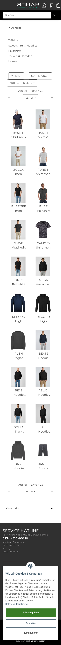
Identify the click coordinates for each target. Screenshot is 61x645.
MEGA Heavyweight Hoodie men (43, 282)
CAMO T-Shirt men (43, 245)
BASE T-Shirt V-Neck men (43, 135)
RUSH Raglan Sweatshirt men (18, 356)
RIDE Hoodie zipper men (18, 393)
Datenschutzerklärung (16, 604)
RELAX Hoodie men (43, 393)
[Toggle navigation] (5, 3)
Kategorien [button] (13, 508)
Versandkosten (38, 641)
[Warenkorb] (58, 6)
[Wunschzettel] (51, 6)
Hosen (12, 61)
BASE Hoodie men (43, 429)
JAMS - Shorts (43, 466)
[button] (44, 6)
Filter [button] (16, 75)
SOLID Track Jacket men (18, 429)
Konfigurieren (31, 632)
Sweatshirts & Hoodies (22, 45)
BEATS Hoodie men (43, 356)
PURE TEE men (18, 208)
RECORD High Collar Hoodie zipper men (43, 319)
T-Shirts (13, 40)
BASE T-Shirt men (18, 135)
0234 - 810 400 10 (15, 538)
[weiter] (52, 98)
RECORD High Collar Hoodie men (18, 319)
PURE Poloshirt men (43, 209)
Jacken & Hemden (20, 56)
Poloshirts (14, 50)
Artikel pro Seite (21, 82)
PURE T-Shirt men (43, 172)
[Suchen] (27, 15)
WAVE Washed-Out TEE (18, 245)
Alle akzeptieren (31, 612)
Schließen (31, 623)
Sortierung (39, 75)
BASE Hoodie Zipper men (18, 466)
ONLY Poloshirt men (18, 282)
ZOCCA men (18, 172)
